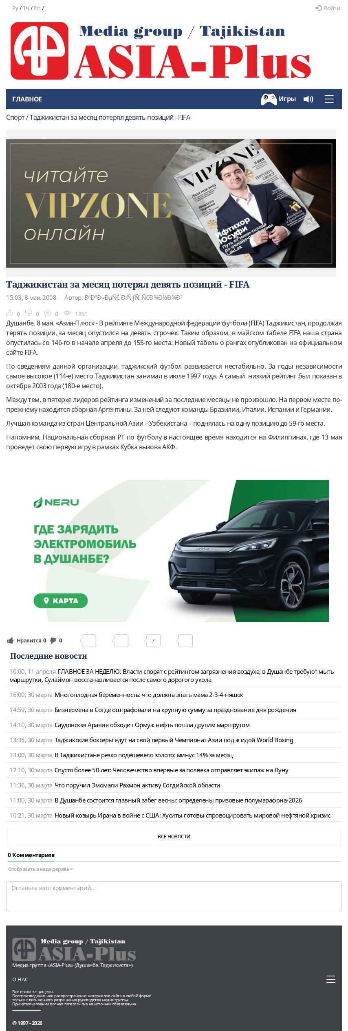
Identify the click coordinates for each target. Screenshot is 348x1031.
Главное (27, 99)
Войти (327, 8)
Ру (15, 8)
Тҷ (26, 8)
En (37, 8)
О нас (20, 979)
